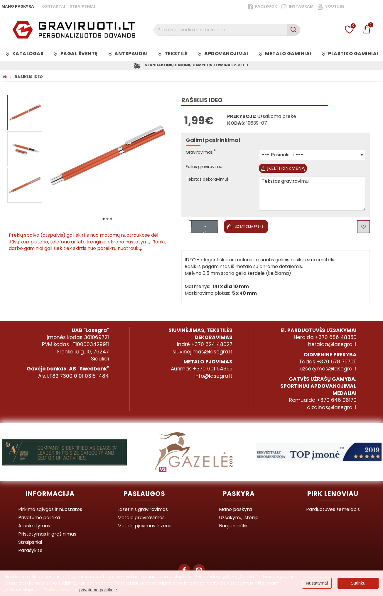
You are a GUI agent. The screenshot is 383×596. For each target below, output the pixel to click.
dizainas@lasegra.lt (332, 407)
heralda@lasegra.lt (332, 344)
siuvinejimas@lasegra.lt (202, 351)
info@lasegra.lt (213, 376)
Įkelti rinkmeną (287, 171)
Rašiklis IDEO (29, 78)
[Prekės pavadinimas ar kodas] (293, 29)
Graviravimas (201, 154)
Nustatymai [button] (317, 582)
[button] (103, 218)
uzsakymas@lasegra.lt (328, 368)
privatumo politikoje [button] (98, 589)
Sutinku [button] (358, 582)
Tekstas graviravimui (312, 198)
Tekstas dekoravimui (209, 184)
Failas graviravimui (207, 168)
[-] (204, 234)
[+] (204, 228)
